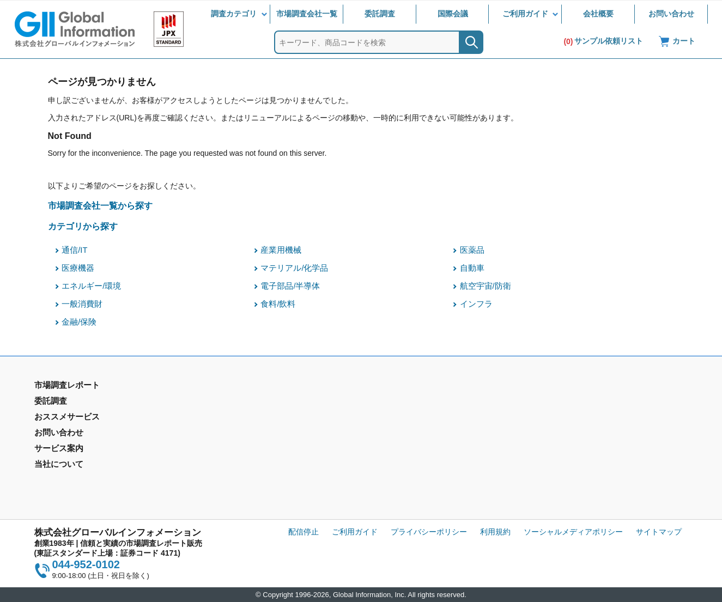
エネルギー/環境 (91, 286)
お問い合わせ (671, 13)
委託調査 (380, 13)
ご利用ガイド (525, 13)
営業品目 (380, 441)
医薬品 (472, 250)
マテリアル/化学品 (294, 268)
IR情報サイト (553, 418)
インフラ (476, 304)
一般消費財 (82, 304)
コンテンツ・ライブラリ (407, 473)
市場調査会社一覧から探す (100, 205)
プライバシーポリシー (429, 531)
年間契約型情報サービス (76, 434)
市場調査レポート (64, 402)
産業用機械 (280, 250)
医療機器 (78, 268)
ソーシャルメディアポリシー (573, 531)
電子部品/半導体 (290, 286)
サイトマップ (659, 531)
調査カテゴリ (234, 13)
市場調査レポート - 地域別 (79, 418)
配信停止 (303, 531)
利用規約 (495, 531)
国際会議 (453, 13)
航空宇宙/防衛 (485, 286)
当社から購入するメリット (411, 457)
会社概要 (598, 13)
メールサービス (226, 457)
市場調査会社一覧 (306, 13)
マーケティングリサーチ (241, 418)
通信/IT (74, 250)
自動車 (472, 268)
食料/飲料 (277, 304)
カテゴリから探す (83, 226)
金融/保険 (79, 322)
